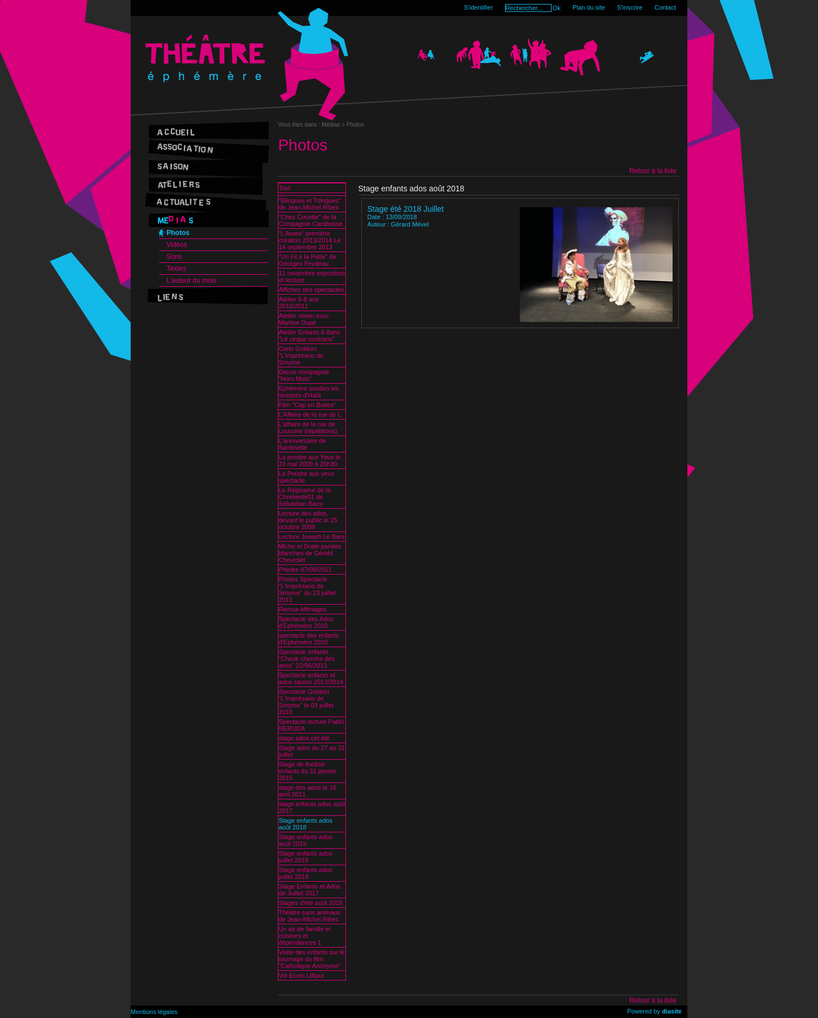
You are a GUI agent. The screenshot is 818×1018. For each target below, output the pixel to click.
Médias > (334, 125)
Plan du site (589, 7)
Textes (176, 269)
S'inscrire (629, 7)
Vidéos (176, 245)
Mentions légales (154, 1011)
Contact (665, 7)
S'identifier (478, 7)
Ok (557, 8)
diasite (672, 1011)
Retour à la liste (653, 171)
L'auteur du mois (191, 280)
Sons (174, 257)
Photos (178, 233)
